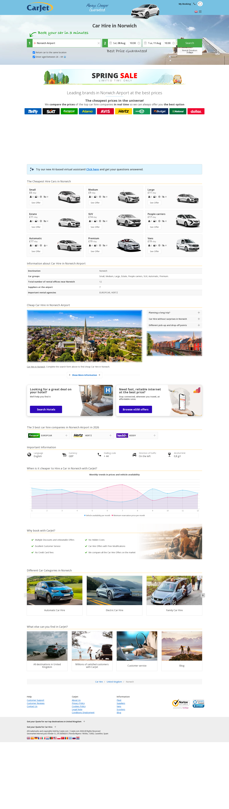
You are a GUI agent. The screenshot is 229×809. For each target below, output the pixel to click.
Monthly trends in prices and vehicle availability (114, 474)
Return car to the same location (51, 52)
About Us (76, 700)
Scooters (121, 709)
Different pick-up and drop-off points (168, 325)
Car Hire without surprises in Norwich (168, 319)
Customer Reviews (36, 703)
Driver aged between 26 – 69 (51, 56)
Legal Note (77, 709)
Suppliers (121, 703)
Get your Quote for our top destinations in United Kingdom (54, 721)
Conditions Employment (83, 712)
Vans (119, 706)
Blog (119, 712)
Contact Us (32, 706)
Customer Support (35, 700)
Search (189, 43)
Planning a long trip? (159, 312)
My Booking (185, 3)
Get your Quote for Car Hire (39, 727)
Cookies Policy (79, 706)
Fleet (119, 700)
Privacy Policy (78, 703)
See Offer (36, 202)
